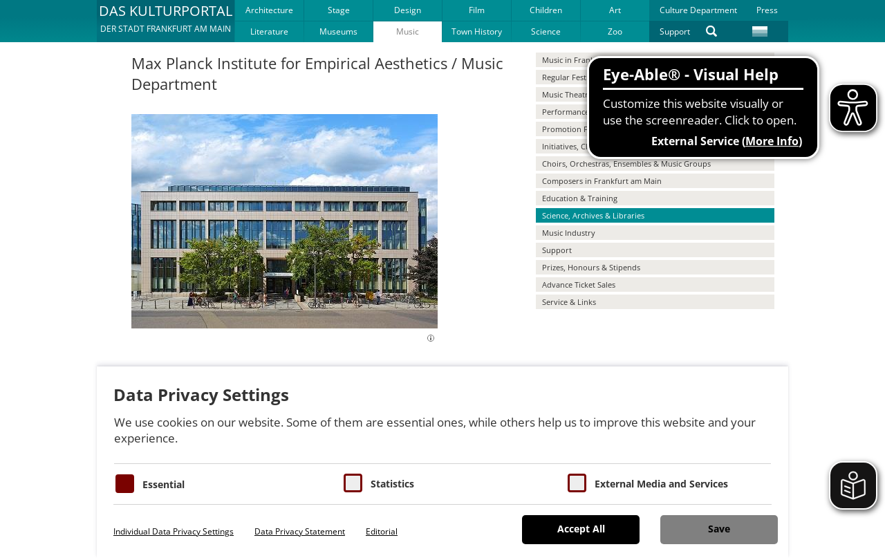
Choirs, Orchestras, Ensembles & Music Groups (626, 163)
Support (675, 31)
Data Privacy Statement (299, 531)
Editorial (382, 531)
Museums (338, 31)
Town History (476, 31)
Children (546, 10)
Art (615, 10)
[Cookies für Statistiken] (353, 483)
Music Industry (568, 232)
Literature (269, 31)
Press (767, 10)
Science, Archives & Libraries (593, 215)
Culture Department (698, 10)
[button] (165, 20)
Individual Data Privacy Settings (173, 531)
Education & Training (579, 198)
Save (719, 528)
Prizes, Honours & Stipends (591, 267)
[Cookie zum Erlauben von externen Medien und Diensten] (577, 483)
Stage (339, 10)
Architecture (269, 10)
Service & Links (569, 302)
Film (477, 10)
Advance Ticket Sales (578, 284)
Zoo (615, 31)
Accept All (581, 528)
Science (546, 31)
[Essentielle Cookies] (124, 483)
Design (407, 10)
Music (407, 31)
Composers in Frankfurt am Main (602, 181)
